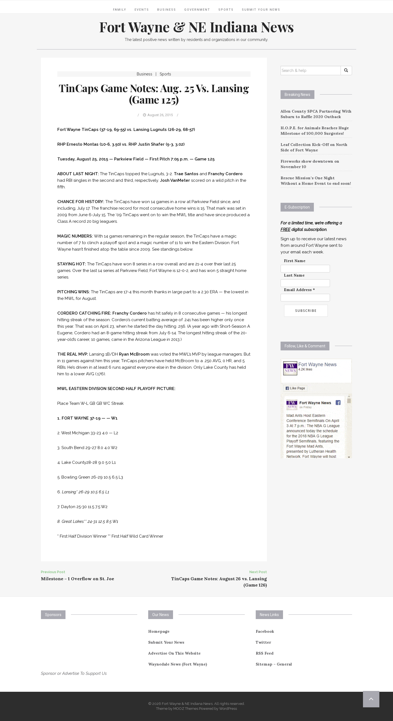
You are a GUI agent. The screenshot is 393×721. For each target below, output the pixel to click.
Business (166, 9)
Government (197, 9)
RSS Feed (264, 653)
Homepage (158, 631)
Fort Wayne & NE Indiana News (196, 26)
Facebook (265, 631)
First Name (294, 260)
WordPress (228, 709)
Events (142, 9)
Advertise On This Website (174, 653)
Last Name (294, 275)
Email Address (299, 289)
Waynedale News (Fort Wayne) (177, 664)
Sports (226, 9)
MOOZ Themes (185, 709)
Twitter (263, 642)
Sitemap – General (274, 664)
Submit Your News (261, 9)
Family (119, 9)
